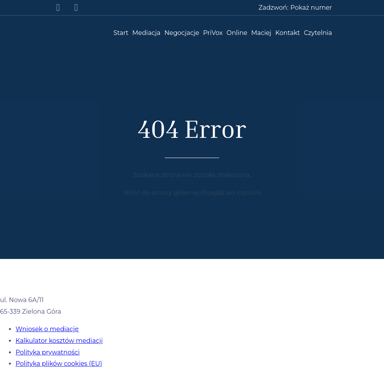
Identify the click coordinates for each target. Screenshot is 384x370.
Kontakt (287, 32)
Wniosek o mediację (47, 329)
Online (236, 32)
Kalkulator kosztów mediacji (59, 340)
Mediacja (146, 32)
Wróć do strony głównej (162, 192)
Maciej (261, 32)
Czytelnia (318, 32)
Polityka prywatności (48, 352)
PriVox (213, 32)
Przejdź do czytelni (231, 192)
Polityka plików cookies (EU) (59, 363)
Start (120, 32)
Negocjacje (181, 32)
